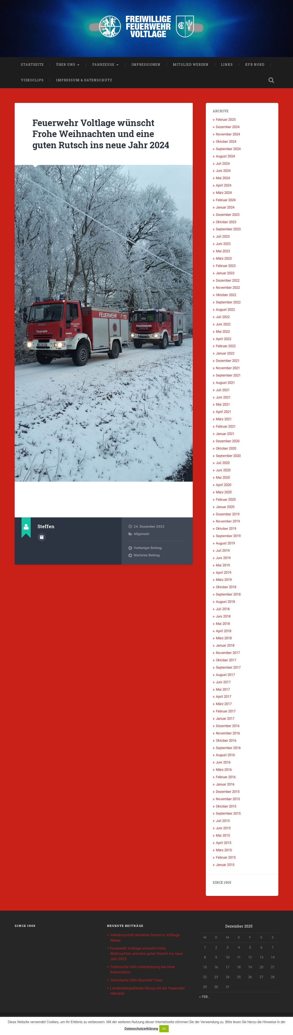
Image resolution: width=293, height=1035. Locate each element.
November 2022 (228, 289)
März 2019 (224, 581)
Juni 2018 (223, 617)
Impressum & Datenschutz (84, 81)
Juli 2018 (223, 610)
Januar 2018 (225, 647)
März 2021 (224, 420)
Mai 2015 (223, 836)
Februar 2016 (226, 778)
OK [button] (164, 1028)
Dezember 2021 (227, 362)
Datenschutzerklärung (141, 1029)
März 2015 (224, 851)
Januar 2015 (225, 866)
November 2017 (228, 654)
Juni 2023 (223, 245)
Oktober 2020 (226, 449)
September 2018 (228, 595)
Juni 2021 (223, 398)
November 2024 (228, 135)
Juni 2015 (223, 829)
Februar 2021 (226, 427)
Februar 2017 (226, 712)
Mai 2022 (223, 332)
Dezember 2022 (227, 281)
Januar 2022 (225, 354)
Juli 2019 (223, 551)
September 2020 (228, 457)
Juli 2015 (223, 822)
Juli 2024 (223, 164)
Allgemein (141, 546)
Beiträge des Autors (42, 549)
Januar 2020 (225, 508)
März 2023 (224, 259)
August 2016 (225, 756)
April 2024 (223, 186)
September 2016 (228, 749)
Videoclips (32, 81)
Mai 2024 (223, 179)
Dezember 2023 (227, 216)
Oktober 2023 (226, 223)
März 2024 (224, 194)
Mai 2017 (223, 690)
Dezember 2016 (227, 727)
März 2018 (224, 639)
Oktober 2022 (226, 296)
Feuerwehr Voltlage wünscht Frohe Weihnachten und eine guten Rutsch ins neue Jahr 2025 (143, 953)
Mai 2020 (223, 478)
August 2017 (225, 676)
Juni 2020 (223, 471)
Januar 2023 (225, 274)
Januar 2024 (225, 208)
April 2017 (223, 698)
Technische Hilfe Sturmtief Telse (138, 979)
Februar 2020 (226, 500)
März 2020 (224, 493)
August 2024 (225, 157)
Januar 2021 (225, 435)
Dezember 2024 (227, 128)
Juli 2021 (223, 391)
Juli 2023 (223, 238)
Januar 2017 (225, 719)
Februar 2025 (226, 121)
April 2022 (223, 340)
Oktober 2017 (226, 661)
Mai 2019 (223, 566)
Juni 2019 (223, 559)
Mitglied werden (191, 65)
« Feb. (204, 998)
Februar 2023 (226, 267)
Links (227, 65)
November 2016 (228, 734)
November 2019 (228, 522)
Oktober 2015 (226, 807)
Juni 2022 (223, 325)
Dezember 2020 (227, 442)
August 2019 (225, 544)
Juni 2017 (223, 683)
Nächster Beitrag (147, 568)
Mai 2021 (223, 406)
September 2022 (228, 303)
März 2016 (224, 771)
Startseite (32, 65)
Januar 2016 (225, 785)
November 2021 (228, 369)
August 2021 (225, 384)
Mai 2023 (223, 252)
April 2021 (223, 413)
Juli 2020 (223, 464)
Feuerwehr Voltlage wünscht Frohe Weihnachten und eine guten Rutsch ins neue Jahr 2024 (97, 140)
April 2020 (223, 486)
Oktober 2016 (226, 741)
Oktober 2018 (226, 588)
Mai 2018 (223, 625)
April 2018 (223, 632)
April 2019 (223, 573)
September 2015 (228, 815)
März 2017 (224, 705)
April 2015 (223, 844)
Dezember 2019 (227, 515)
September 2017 (228, 668)
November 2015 (228, 800)
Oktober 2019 (226, 530)
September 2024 (228, 150)
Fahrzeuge (103, 65)
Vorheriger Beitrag (148, 560)
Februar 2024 (226, 201)
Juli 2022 (223, 318)
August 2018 (225, 603)
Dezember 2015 (227, 793)
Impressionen (145, 65)
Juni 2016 (223, 763)
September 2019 (228, 537)
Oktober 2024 (226, 142)
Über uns (65, 65)
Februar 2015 (226, 858)
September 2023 (228, 230)
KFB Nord (254, 65)
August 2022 (225, 310)
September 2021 (228, 376)
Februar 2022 (226, 347)
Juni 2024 (223, 172)
